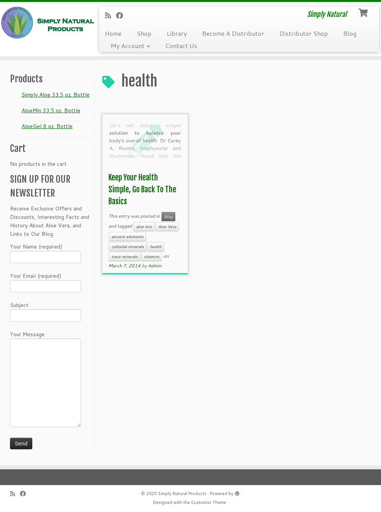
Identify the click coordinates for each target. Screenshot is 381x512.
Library (177, 33)
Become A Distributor (233, 33)
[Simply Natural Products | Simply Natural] (44, 22)
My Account (130, 45)
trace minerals (124, 256)
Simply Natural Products (182, 493)
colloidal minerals (127, 246)
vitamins (151, 256)
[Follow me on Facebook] (122, 15)
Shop (144, 33)
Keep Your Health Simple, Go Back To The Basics (142, 189)
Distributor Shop (304, 33)
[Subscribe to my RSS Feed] (110, 15)
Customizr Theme (208, 502)
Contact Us (181, 45)
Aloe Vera (167, 226)
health (155, 246)
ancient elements (127, 236)
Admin (154, 265)
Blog (349, 33)
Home (113, 33)
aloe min (144, 226)
